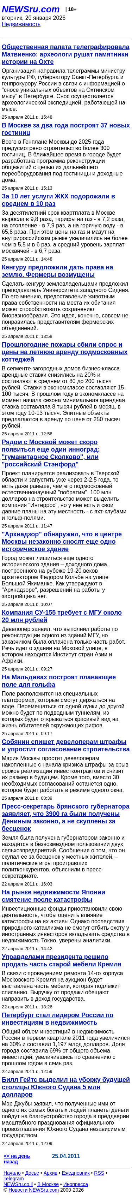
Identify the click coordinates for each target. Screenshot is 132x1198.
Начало (12, 1173)
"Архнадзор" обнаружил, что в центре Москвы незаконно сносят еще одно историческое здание (62, 542)
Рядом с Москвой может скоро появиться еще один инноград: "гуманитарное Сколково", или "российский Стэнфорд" (51, 453)
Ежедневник (76, 1173)
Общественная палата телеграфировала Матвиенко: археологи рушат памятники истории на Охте (66, 54)
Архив (50, 1173)
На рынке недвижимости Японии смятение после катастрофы (53, 896)
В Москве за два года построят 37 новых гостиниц (66, 129)
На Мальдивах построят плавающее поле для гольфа (59, 681)
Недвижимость (21, 24)
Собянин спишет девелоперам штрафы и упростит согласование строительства (66, 745)
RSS (99, 1173)
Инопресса (75, 1184)
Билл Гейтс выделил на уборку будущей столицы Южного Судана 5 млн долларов (66, 1087)
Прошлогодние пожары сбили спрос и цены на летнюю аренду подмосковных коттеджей (64, 352)
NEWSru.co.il (18, 1184)
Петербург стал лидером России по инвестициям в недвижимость (57, 1019)
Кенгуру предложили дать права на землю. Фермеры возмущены (57, 271)
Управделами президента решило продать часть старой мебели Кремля (61, 960)
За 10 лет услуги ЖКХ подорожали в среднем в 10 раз (58, 200)
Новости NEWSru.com (33, 1190)
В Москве (48, 1184)
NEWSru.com (31, 9)
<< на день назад (17, 1158)
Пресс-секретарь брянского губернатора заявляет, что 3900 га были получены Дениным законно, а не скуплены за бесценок (66, 817)
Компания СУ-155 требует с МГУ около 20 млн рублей (62, 616)
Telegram (14, 1178)
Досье (32, 1173)
